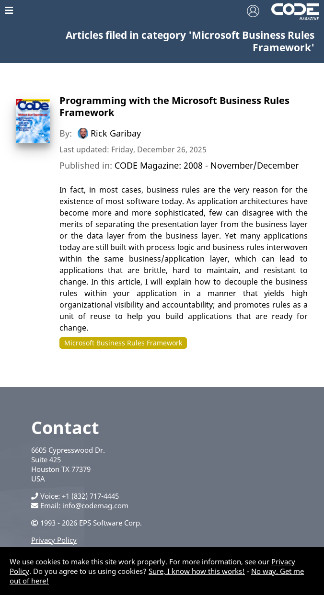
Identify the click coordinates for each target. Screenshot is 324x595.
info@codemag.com (95, 505)
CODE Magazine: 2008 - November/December (207, 165)
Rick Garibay (116, 133)
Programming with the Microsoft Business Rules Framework (174, 106)
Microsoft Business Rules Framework (123, 342)
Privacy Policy (54, 540)
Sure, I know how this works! (197, 571)
